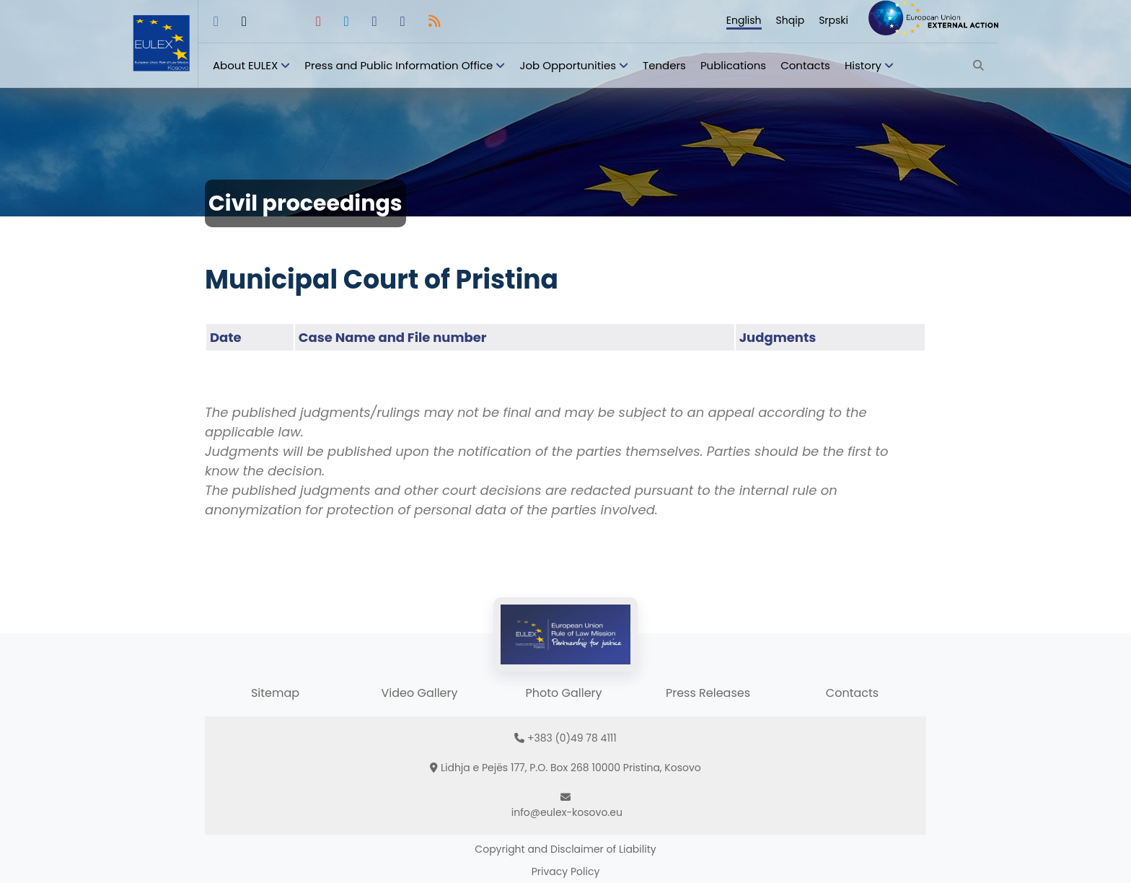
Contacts (805, 65)
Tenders (664, 65)
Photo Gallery (563, 693)
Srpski (833, 20)
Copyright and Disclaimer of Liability (565, 849)
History (863, 65)
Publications (733, 65)
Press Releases (708, 693)
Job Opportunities (567, 65)
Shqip (790, 20)
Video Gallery (419, 693)
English (744, 20)
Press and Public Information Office (398, 65)
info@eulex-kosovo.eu (566, 812)
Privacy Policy (566, 871)
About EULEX (245, 65)
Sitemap (275, 693)
